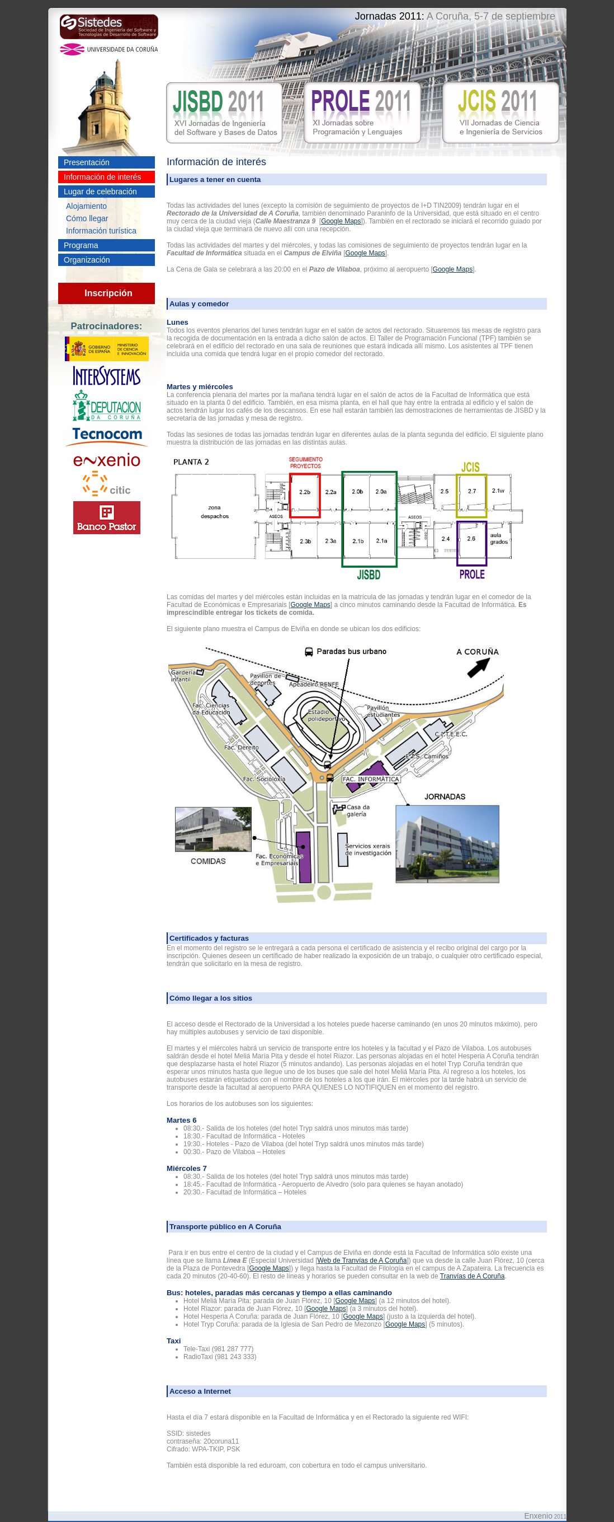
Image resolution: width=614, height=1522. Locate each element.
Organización (87, 259)
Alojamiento (86, 206)
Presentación (87, 162)
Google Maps (341, 221)
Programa (81, 245)
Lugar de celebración (100, 191)
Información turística (101, 230)
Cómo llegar (87, 218)
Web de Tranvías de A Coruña (362, 1260)
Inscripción (108, 293)
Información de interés (102, 176)
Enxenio (538, 1515)
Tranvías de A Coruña (472, 1276)
